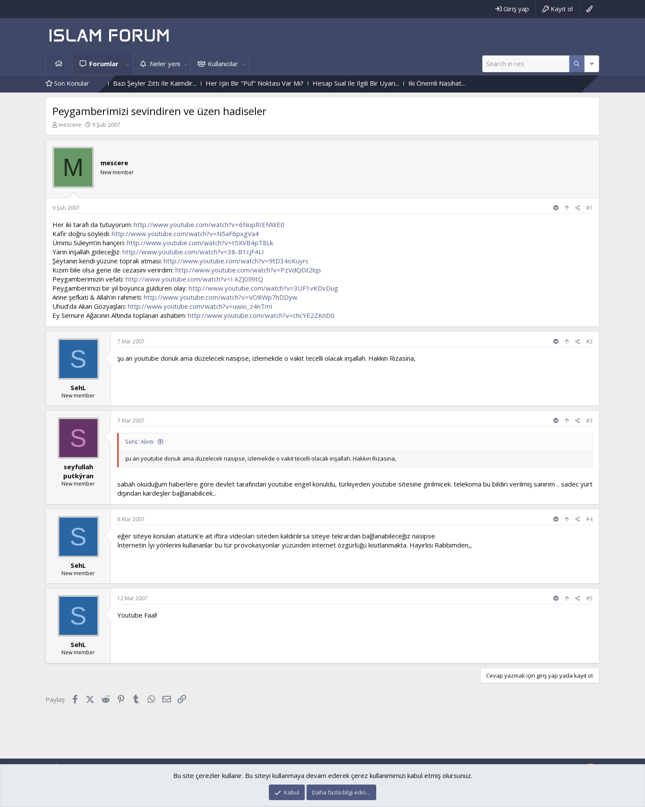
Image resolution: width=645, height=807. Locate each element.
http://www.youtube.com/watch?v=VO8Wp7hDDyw (220, 297)
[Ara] (525, 63)
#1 (589, 207)
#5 (589, 598)
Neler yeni (165, 63)
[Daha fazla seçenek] (576, 63)
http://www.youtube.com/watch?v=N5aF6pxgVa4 (185, 233)
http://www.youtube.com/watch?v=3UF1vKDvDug (263, 288)
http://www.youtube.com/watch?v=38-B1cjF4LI (193, 251)
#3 (589, 420)
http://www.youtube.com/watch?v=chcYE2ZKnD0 (261, 315)
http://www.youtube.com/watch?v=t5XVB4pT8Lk (200, 242)
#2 (589, 341)
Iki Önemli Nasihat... (466, 83)
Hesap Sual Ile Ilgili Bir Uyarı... (385, 83)
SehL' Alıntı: (140, 441)
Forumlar (104, 63)
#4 (589, 519)
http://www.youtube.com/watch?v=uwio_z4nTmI (200, 306)
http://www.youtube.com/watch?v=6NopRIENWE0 (209, 224)
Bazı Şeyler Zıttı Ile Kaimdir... (184, 83)
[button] (127, 64)
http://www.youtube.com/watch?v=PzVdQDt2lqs (248, 270)
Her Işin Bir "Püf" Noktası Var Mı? (284, 83)
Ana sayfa (59, 64)
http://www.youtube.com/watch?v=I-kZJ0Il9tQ (194, 279)
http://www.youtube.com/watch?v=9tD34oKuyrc (236, 260)
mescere (69, 124)
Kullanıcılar (223, 63)
